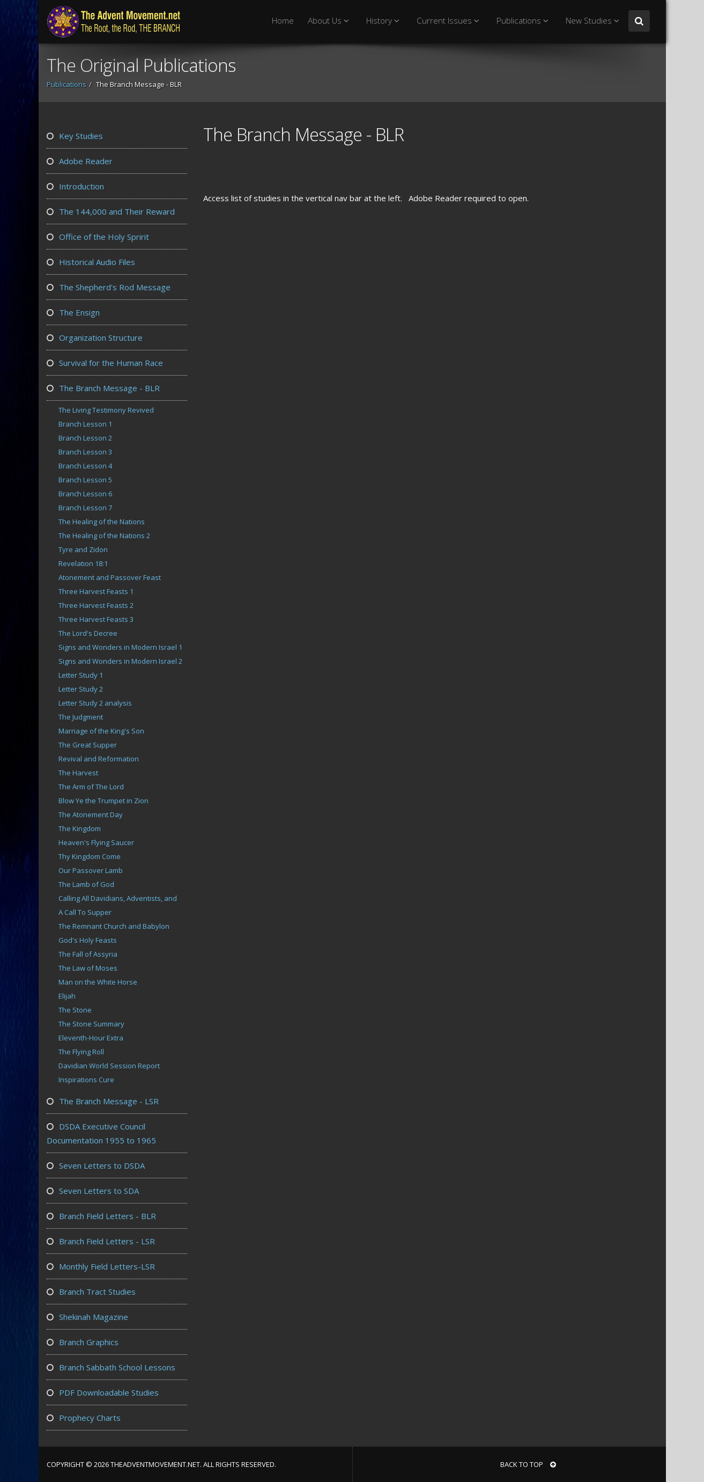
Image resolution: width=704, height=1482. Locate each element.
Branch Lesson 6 (85, 493)
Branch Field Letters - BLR (101, 1215)
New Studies (594, 20)
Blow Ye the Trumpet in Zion (103, 800)
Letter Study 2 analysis (95, 703)
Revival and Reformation (98, 759)
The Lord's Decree (87, 633)
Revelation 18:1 (83, 563)
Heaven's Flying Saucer (96, 842)
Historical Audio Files (91, 261)
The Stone (75, 1010)
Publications (524, 20)
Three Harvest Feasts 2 (96, 605)
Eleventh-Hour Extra (90, 1038)
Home (283, 20)
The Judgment (80, 717)
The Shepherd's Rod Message (109, 287)
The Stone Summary (91, 1024)
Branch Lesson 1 (85, 424)
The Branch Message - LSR (103, 1101)
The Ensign (73, 312)
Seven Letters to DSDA (96, 1165)
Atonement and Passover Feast (109, 577)
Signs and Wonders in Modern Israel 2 (120, 661)
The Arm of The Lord (91, 786)
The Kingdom (79, 828)
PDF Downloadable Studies (103, 1392)
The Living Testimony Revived (106, 410)
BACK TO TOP (528, 1464)
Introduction (75, 186)
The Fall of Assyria (87, 954)
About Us (330, 20)
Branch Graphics (82, 1342)
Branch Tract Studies (91, 1291)
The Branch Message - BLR (103, 388)
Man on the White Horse (97, 982)
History (384, 20)
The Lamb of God (86, 884)
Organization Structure (95, 337)
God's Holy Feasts (87, 940)
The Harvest (78, 772)
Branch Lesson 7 (85, 507)
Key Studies (75, 135)
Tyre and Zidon (83, 549)
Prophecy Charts (84, 1417)
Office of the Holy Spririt (98, 236)
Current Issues (450, 20)
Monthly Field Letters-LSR (101, 1266)
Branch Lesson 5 (85, 480)
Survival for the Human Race (105, 362)
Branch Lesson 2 (85, 438)
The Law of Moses (87, 968)
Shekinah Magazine (87, 1316)
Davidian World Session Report (109, 1065)
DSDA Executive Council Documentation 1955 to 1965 (101, 1133)
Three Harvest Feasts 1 (96, 591)
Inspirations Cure (86, 1079)
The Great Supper (87, 745)
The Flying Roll (81, 1052)
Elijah (67, 996)
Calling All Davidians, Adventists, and (117, 898)
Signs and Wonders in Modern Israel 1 (120, 647)
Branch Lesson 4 (85, 466)
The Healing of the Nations (101, 521)
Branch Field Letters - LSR (101, 1241)
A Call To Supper (85, 912)
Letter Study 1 (80, 675)
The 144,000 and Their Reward (111, 211)
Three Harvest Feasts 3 (96, 619)
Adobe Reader (80, 161)
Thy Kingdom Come (89, 856)
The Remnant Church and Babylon (113, 926)
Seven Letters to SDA (93, 1190)
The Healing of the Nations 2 (104, 535)
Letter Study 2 (80, 689)
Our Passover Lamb (90, 870)
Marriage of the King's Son (101, 731)
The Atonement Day (90, 814)
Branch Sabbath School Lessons (111, 1367)
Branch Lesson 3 (85, 452)
